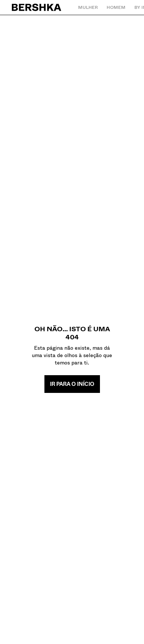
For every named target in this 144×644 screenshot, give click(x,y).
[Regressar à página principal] (37, 7)
